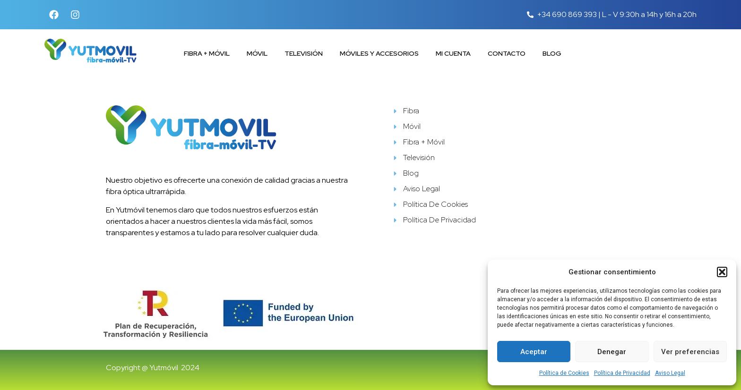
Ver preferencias (690, 352)
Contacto (507, 53)
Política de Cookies (564, 373)
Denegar (611, 352)
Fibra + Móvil (207, 53)
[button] (722, 272)
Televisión (303, 53)
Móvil (257, 53)
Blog (552, 53)
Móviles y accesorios (379, 53)
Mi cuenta (453, 53)
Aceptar (533, 352)
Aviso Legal (670, 373)
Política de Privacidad (622, 373)
